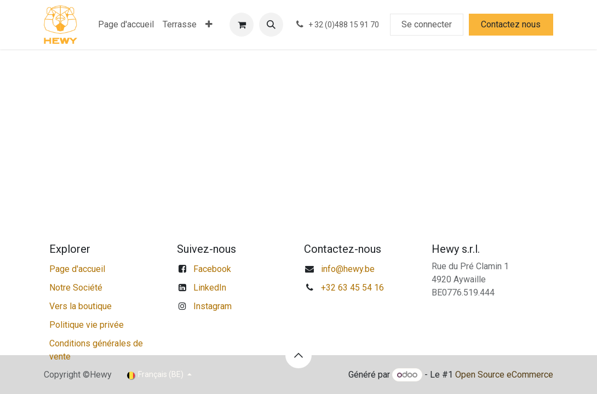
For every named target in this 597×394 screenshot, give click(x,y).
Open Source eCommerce (504, 374)
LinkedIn (209, 287)
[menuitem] (126, 25)
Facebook (212, 269)
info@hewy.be (348, 269)
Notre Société (75, 287)
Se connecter (426, 24)
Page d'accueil (77, 269)
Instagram (212, 306)
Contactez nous (511, 24)
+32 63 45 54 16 (352, 287)
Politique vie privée (86, 325)
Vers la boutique (80, 306)
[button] (271, 25)
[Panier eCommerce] (241, 25)
